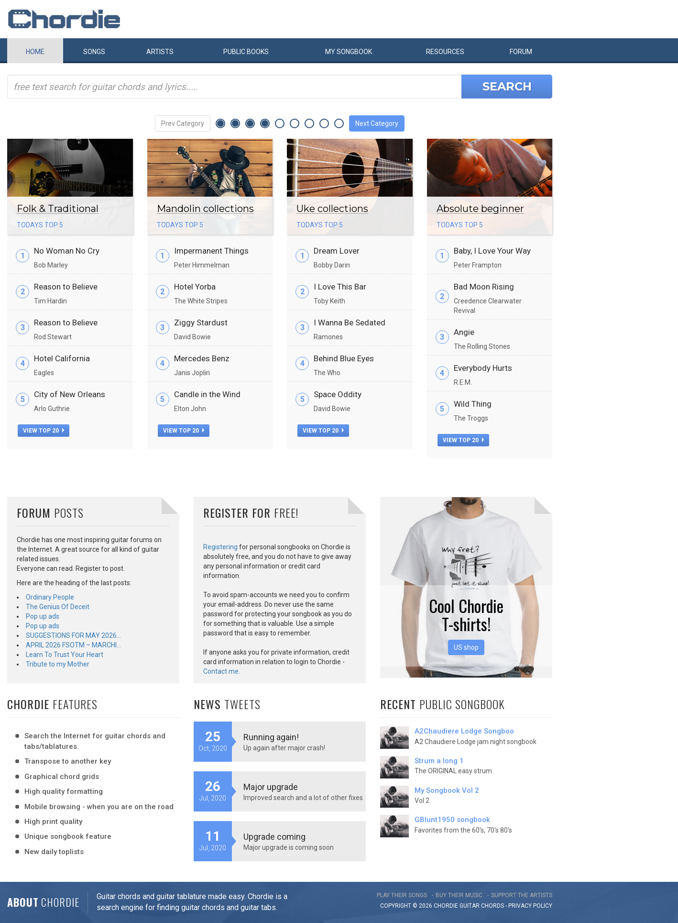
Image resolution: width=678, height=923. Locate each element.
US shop (466, 647)
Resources (445, 52)
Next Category (376, 123)
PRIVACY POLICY (530, 905)
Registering (220, 547)
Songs (94, 52)
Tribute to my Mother (57, 664)
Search (507, 86)
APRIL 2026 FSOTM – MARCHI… (73, 645)
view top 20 (43, 430)
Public (246, 52)
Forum (521, 52)
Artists (160, 52)
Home (35, 52)
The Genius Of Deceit (57, 607)
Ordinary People (50, 597)
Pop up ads (42, 616)
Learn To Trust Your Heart (64, 654)
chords (492, 905)
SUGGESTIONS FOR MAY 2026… (73, 635)
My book (348, 52)
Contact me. (221, 671)
